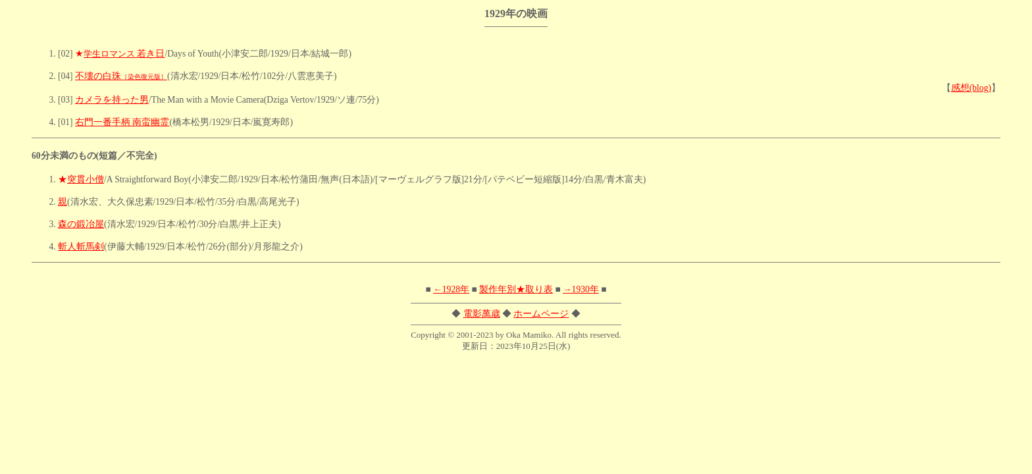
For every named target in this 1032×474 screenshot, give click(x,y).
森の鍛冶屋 (81, 224)
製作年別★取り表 (516, 289)
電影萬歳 (481, 314)
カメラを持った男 (112, 100)
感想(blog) (971, 88)
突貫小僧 (85, 179)
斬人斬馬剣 (81, 246)
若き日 (124, 54)
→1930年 (581, 289)
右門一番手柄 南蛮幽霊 (122, 122)
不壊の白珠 (121, 76)
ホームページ (541, 314)
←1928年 (451, 289)
